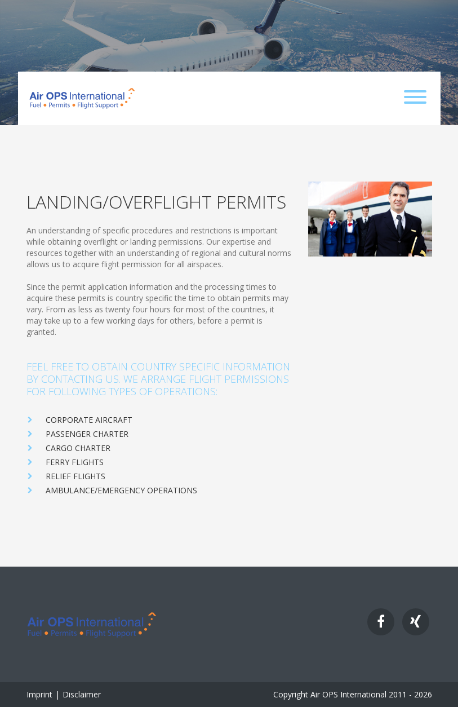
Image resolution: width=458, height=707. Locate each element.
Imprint (39, 694)
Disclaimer (82, 694)
